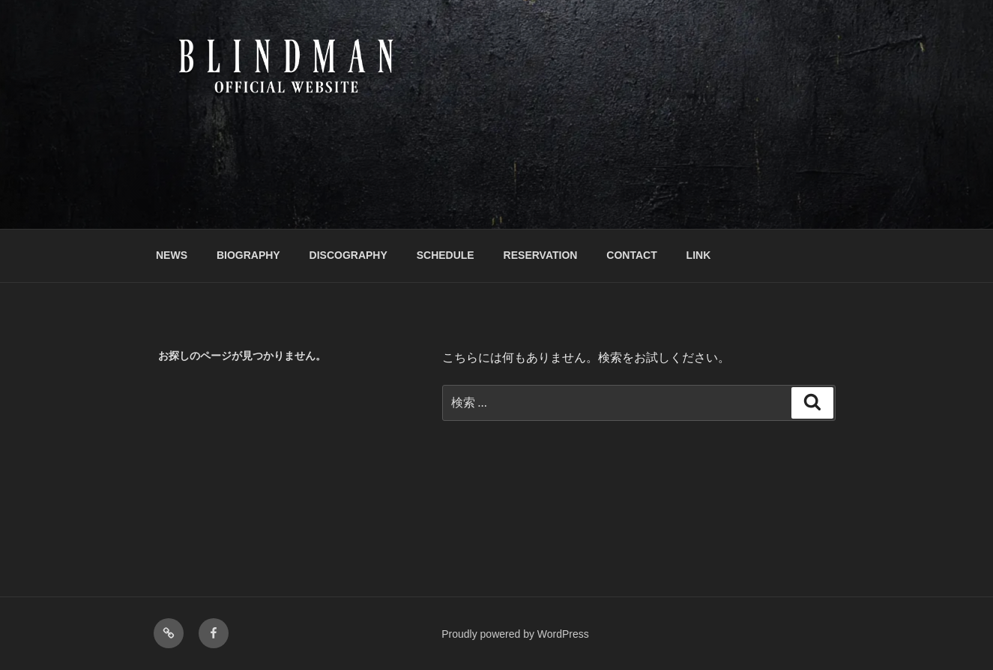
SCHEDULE (445, 255)
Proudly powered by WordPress (515, 634)
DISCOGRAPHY (348, 255)
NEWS (171, 255)
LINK (698, 255)
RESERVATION (541, 255)
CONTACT (631, 255)
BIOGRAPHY (248, 255)
